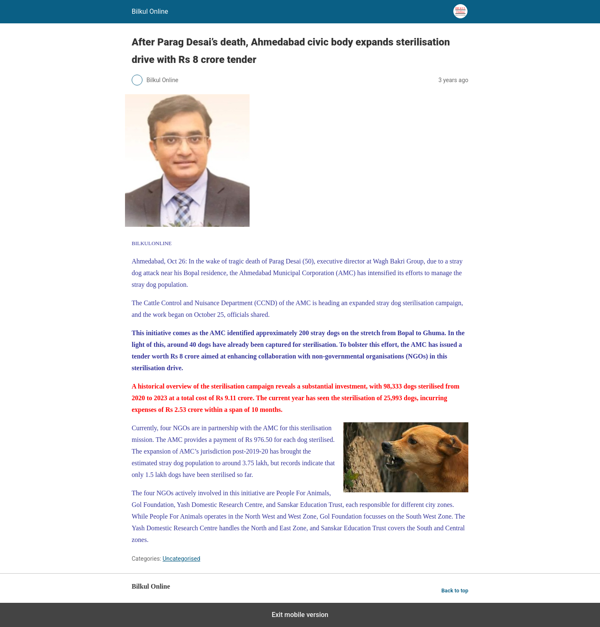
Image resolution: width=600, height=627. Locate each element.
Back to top (454, 590)
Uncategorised (181, 558)
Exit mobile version (300, 615)
